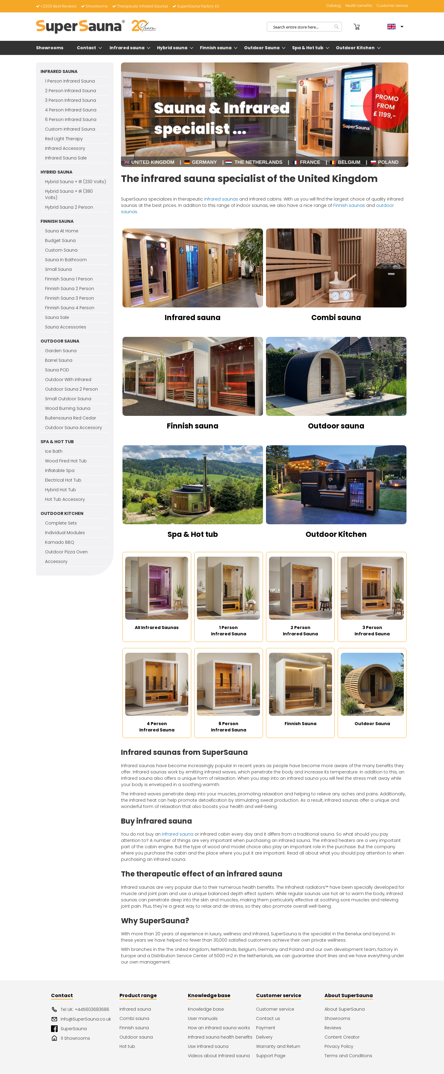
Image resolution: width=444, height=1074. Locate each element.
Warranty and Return (278, 1046)
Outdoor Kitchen (336, 534)
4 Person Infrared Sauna (156, 727)
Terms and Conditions (348, 1056)
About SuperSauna (345, 1009)
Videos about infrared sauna (219, 1056)
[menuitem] (50, 48)
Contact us (268, 1018)
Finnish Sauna (300, 724)
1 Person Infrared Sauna (228, 631)
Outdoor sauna (336, 426)
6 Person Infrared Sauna (228, 727)
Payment (265, 1028)
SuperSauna (69, 1028)
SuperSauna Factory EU (196, 6)
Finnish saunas (349, 205)
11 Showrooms (70, 1038)
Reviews (333, 1028)
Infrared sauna (193, 317)
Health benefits (358, 5)
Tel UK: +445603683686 (80, 1009)
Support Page (270, 1056)
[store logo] (96, 26)
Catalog (333, 5)
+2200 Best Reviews (56, 6)
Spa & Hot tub (193, 534)
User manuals (203, 1018)
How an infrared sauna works (219, 1028)
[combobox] (304, 27)
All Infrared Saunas (157, 628)
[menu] (222, 48)
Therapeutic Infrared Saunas (140, 6)
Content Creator (342, 1037)
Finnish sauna (193, 426)
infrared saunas (221, 199)
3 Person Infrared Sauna (372, 631)
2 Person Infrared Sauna (300, 631)
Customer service (392, 5)
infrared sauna (177, 834)
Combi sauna (336, 317)
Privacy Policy (339, 1046)
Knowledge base (206, 1009)
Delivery (264, 1037)
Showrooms (94, 6)
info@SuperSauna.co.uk (81, 1019)
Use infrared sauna (208, 1046)
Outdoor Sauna (372, 724)
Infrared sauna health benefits (220, 1037)
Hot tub (127, 1046)
